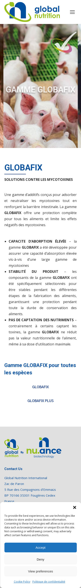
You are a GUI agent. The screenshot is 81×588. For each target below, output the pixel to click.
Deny (40, 559)
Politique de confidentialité (48, 581)
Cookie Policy (22, 581)
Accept (41, 547)
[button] (74, 507)
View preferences (40, 571)
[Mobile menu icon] (72, 12)
